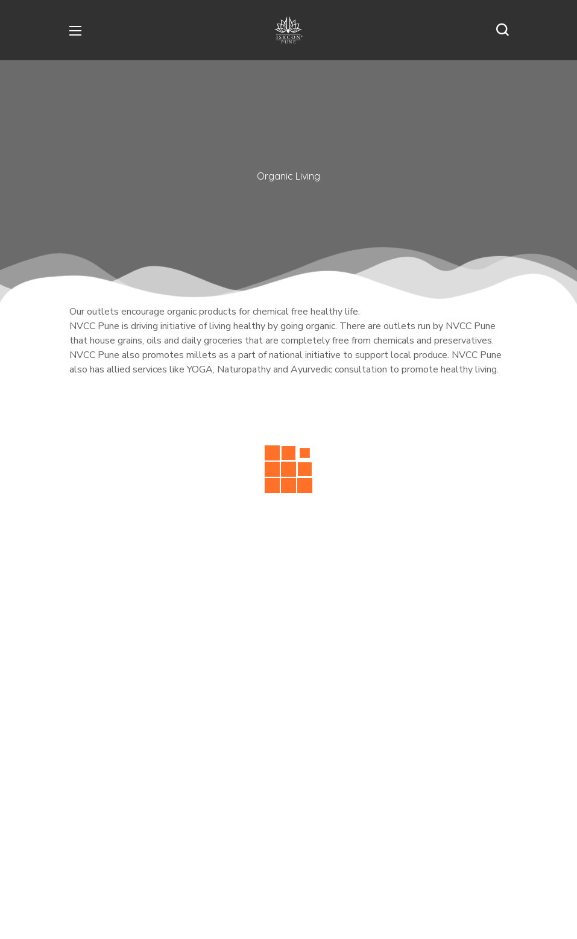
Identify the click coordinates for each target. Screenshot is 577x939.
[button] (502, 30)
